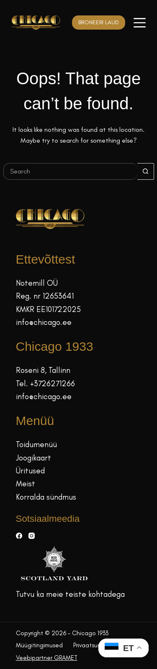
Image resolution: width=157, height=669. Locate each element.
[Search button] (145, 171)
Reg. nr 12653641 (45, 296)
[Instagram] (31, 536)
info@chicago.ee (44, 322)
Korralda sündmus (46, 497)
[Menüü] (140, 23)
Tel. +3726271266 (45, 383)
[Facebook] (19, 536)
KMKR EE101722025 (48, 309)
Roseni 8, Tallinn (43, 370)
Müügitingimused (39, 645)
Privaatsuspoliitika (97, 645)
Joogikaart (33, 458)
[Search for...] (70, 171)
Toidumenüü (36, 444)
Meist (25, 483)
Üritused (30, 470)
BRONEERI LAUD (98, 22)
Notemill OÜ (37, 283)
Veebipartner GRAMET (46, 657)
